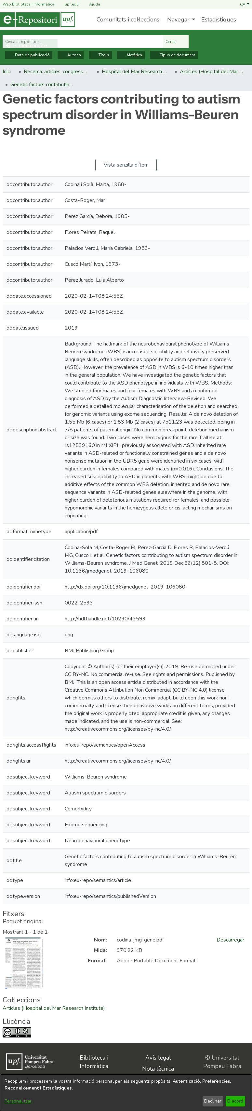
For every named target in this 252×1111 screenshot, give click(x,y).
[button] (244, 4)
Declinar (212, 1101)
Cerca (176, 42)
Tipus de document (174, 55)
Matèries (131, 55)
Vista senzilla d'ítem (126, 165)
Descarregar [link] (230, 939)
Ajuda (90, 4)
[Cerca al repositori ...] (83, 41)
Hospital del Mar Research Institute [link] (134, 71)
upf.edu (68, 4)
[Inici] (37, 19)
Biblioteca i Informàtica (94, 1062)
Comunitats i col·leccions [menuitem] (128, 19)
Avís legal (158, 1058)
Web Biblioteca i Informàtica (28, 4)
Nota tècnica (158, 1069)
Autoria (70, 55)
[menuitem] (180, 19)
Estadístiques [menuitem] (218, 19)
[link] (54, 1008)
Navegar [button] (178, 19)
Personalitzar (18, 1101)
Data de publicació (29, 55)
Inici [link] (7, 71)
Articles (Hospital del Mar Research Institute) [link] (212, 71)
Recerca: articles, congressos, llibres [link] (56, 71)
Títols (100, 55)
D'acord (235, 1101)
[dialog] (126, 1093)
